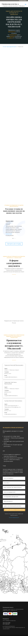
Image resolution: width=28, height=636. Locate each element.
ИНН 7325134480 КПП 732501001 (6, 623)
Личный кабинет (23, 0)
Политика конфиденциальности (14, 517)
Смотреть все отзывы (14, 244)
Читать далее (9, 234)
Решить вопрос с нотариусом (14, 510)
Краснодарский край (11, 46)
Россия (4, 46)
